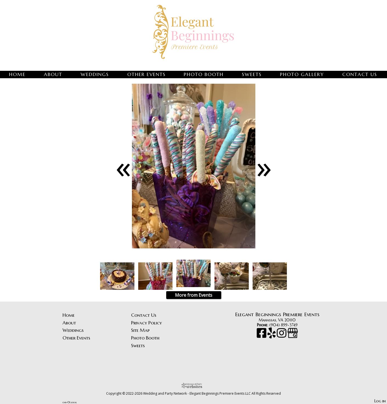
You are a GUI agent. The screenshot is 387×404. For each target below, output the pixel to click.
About (53, 74)
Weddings (95, 74)
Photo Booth (204, 74)
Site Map (140, 330)
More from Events (193, 295)
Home (17, 74)
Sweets (252, 74)
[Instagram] (282, 335)
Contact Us (359, 74)
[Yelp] (272, 335)
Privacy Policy (146, 323)
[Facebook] (262, 335)
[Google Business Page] (292, 335)
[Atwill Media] (193, 385)
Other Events (146, 74)
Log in (380, 401)
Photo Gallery (302, 74)
